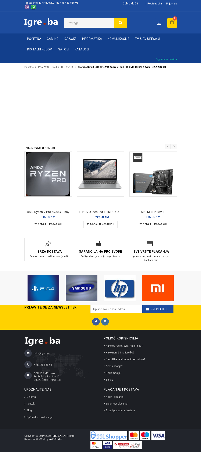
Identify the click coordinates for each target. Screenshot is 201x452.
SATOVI (63, 49)
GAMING (52, 38)
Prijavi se (171, 3)
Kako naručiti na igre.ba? (120, 352)
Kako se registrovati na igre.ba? (124, 345)
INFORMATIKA (92, 38)
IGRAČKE (70, 38)
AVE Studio (55, 439)
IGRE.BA (57, 435)
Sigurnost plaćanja (117, 403)
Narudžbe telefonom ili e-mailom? (125, 359)
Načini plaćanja (114, 396)
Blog (29, 410)
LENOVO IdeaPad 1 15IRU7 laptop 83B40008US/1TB (101, 212)
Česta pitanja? (114, 366)
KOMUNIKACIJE (118, 38)
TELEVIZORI (67, 67)
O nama (31, 396)
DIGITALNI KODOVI (40, 49)
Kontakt (30, 403)
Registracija (154, 3)
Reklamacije (113, 372)
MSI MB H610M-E (153, 212)
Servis (109, 379)
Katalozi (82, 49)
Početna (34, 38)
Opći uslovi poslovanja (39, 417)
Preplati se (159, 309)
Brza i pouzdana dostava (120, 410)
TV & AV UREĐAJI (147, 38)
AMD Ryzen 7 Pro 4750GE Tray (48, 212)
